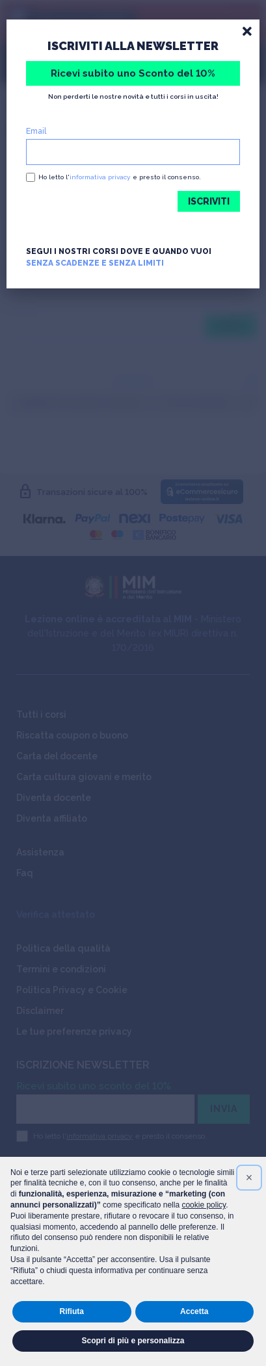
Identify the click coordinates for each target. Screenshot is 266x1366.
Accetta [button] (194, 1311)
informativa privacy (100, 177)
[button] (249, 1177)
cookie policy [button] (203, 1204)
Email (36, 131)
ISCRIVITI (209, 201)
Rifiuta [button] (72, 1311)
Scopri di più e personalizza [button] (132, 1340)
